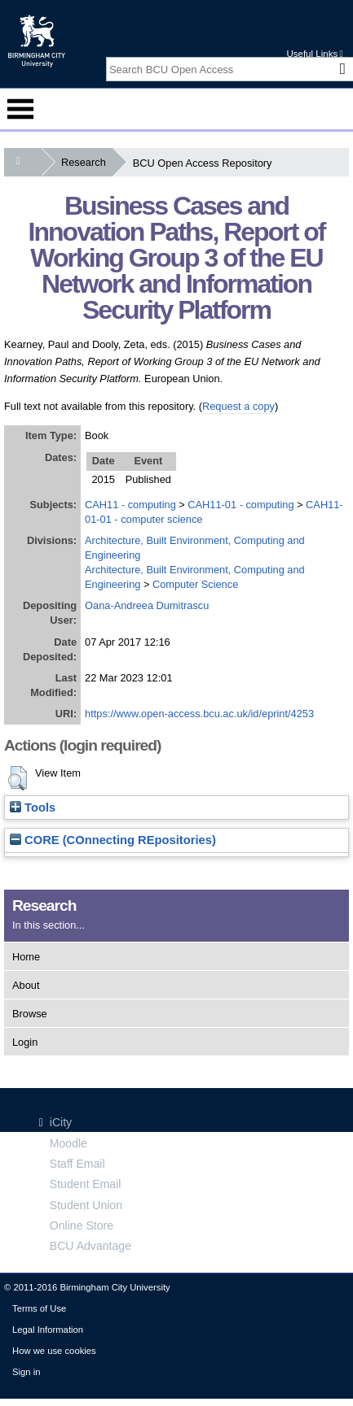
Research (87, 162)
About (25, 985)
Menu (20, 109)
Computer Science (195, 584)
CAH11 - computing (130, 504)
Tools (32, 807)
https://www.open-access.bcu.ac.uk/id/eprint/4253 (199, 713)
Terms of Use (39, 1308)
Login (25, 1042)
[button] (17, 778)
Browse (29, 1014)
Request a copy (238, 406)
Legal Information (47, 1329)
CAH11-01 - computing (240, 504)
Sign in (26, 1372)
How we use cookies (54, 1351)
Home (26, 957)
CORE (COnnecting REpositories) (113, 840)
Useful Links (314, 54)
